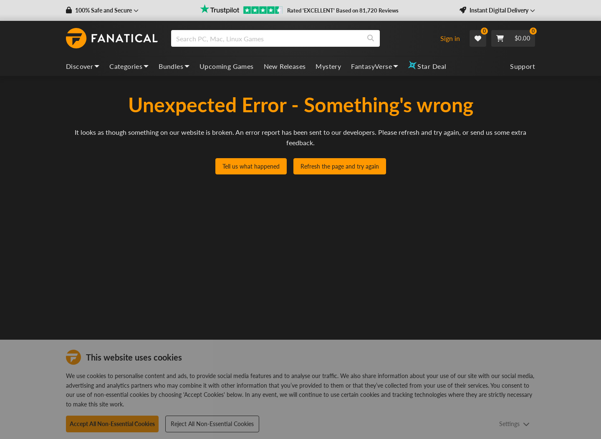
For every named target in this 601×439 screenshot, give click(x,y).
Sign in (450, 38)
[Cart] (513, 38)
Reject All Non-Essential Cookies (212, 423)
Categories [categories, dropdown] (129, 66)
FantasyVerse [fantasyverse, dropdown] (374, 66)
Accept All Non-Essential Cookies (112, 423)
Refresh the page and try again (339, 166)
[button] (102, 10)
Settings (514, 423)
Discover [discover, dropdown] (82, 66)
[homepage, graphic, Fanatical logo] (112, 38)
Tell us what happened (251, 166)
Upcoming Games (226, 66)
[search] (266, 38)
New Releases (285, 66)
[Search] (370, 38)
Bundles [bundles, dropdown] (174, 66)
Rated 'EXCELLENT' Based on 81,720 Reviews (343, 10)
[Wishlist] (478, 38)
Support (522, 66)
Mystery (328, 66)
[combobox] (302, 38)
